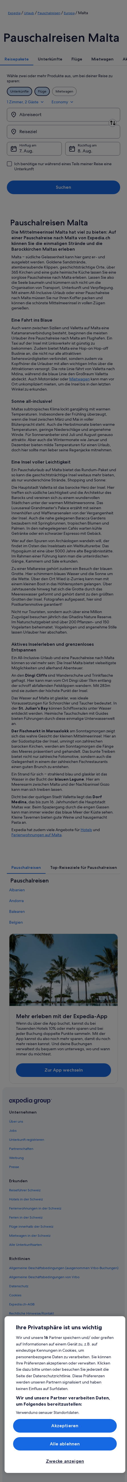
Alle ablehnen (65, 1444)
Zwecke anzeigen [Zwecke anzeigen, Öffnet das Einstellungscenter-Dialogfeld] (65, 1461)
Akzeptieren (64, 1425)
